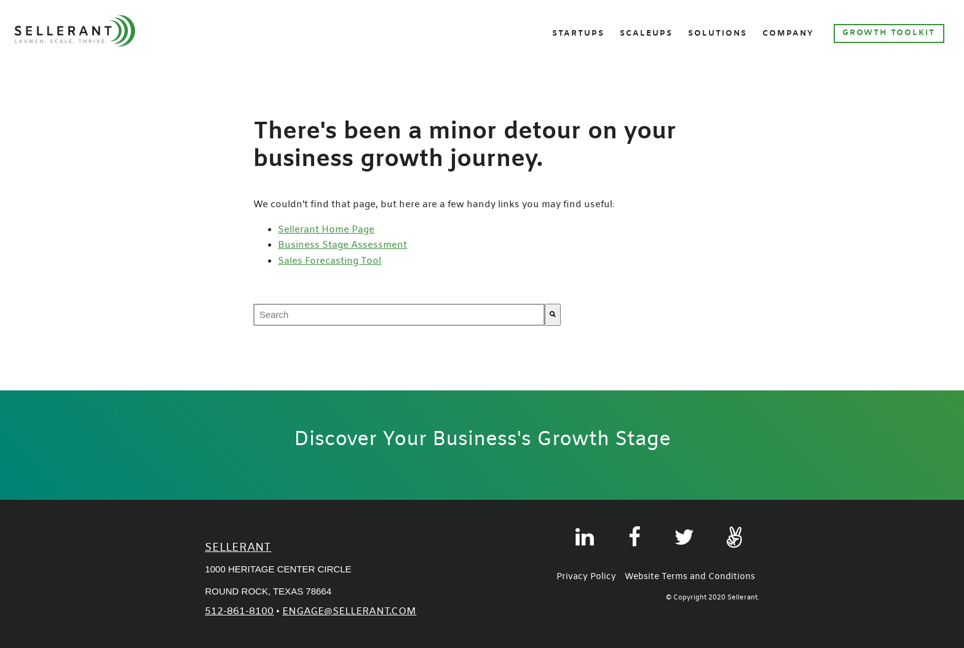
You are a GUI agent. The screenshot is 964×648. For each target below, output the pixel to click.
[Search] (553, 315)
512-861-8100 (239, 611)
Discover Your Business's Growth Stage (482, 440)
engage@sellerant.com (349, 611)
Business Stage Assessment (342, 245)
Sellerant (238, 548)
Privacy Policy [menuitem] (586, 577)
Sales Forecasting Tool (329, 261)
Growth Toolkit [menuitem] (888, 33)
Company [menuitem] (788, 33)
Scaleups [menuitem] (646, 33)
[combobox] (399, 315)
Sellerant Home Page (326, 230)
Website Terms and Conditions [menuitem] (690, 577)
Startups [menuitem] (578, 33)
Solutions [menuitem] (717, 33)
